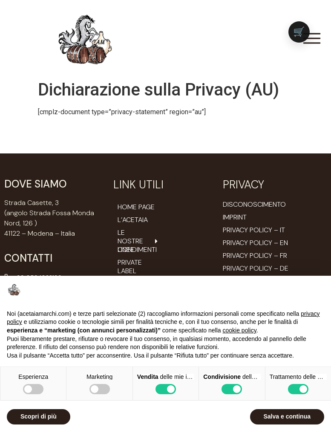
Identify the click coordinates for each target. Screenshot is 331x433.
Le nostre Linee (138, 241)
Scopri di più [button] (38, 416)
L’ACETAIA (133, 220)
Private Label (130, 266)
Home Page (136, 207)
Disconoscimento (254, 204)
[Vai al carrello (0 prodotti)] (299, 32)
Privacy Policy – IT (254, 229)
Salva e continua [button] (287, 416)
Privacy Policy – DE (255, 268)
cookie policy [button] (239, 330)
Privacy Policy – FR (255, 255)
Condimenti (137, 249)
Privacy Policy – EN (255, 242)
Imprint (235, 217)
